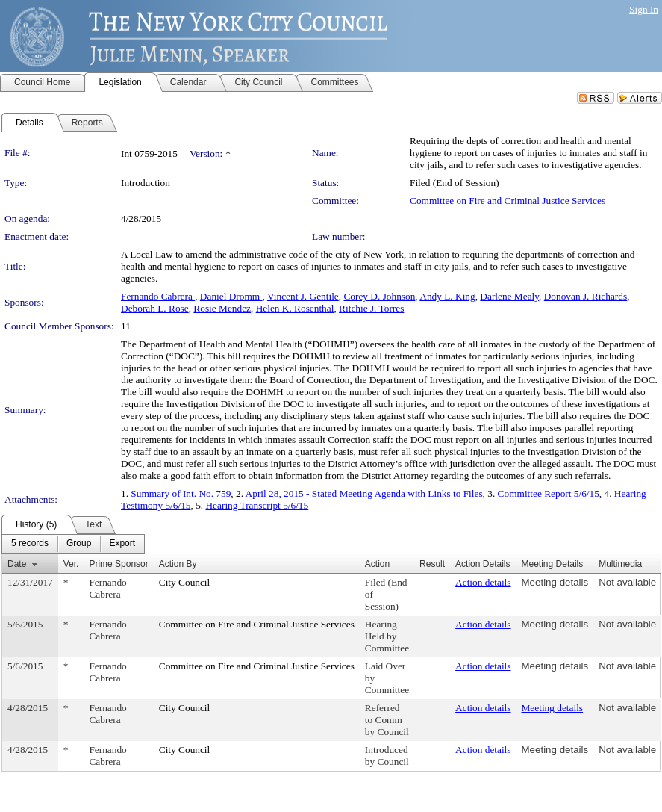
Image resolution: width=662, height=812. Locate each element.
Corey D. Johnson (379, 296)
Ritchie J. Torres (371, 308)
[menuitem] (29, 544)
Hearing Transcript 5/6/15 (256, 505)
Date (16, 564)
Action (377, 564)
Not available (627, 582)
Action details (482, 582)
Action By (178, 564)
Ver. (71, 564)
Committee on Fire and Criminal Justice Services (507, 200)
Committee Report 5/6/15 (548, 493)
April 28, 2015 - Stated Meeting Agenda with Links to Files (364, 493)
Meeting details (555, 582)
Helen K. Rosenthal (295, 308)
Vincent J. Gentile (303, 296)
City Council (184, 582)
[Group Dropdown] (78, 544)
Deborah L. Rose (155, 308)
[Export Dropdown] (122, 544)
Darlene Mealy (509, 296)
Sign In (643, 9)
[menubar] (73, 544)
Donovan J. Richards (585, 296)
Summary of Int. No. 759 (181, 493)
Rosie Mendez (222, 308)
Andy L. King (447, 296)
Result (432, 564)
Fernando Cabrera (158, 296)
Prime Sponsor (118, 564)
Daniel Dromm (231, 296)
